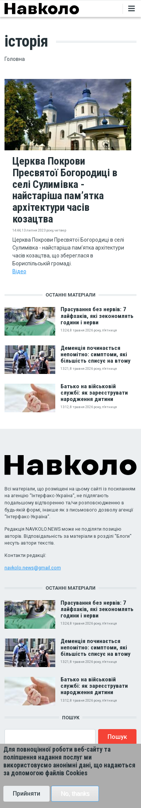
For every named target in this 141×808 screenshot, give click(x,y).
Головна (15, 59)
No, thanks (75, 799)
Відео (19, 271)
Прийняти (26, 799)
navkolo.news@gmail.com (33, 567)
